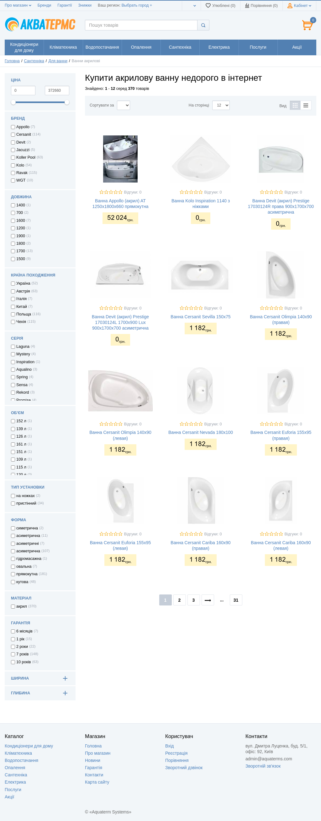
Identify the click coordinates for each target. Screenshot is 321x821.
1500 (20, 259)
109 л (21, 459)
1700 (20, 251)
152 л (21, 421)
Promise (23, 400)
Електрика (15, 782)
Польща (23, 314)
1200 (20, 228)
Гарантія (93, 767)
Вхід (169, 745)
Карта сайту (97, 782)
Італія (21, 299)
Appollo (22, 127)
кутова (22, 582)
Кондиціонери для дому (29, 745)
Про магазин (18, 5)
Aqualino (24, 369)
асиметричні (27, 543)
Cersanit (23, 134)
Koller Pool (25, 157)
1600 (20, 220)
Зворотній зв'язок (263, 766)
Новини (92, 760)
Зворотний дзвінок (184, 767)
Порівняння (177, 760)
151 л (21, 452)
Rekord (22, 392)
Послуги (13, 789)
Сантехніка (34, 61)
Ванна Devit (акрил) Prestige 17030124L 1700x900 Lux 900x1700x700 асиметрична (120, 322)
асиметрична (28, 536)
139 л (21, 429)
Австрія (23, 291)
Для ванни (57, 61)
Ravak (22, 173)
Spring (22, 377)
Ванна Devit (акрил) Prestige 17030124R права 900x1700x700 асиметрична (281, 206)
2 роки (22, 646)
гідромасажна (28, 558)
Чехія (21, 322)
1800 (20, 243)
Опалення (15, 767)
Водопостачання (21, 760)
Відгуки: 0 (133, 192)
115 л (21, 467)
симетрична (27, 528)
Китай (21, 306)
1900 (20, 236)
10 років (23, 662)
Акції (9, 796)
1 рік (20, 639)
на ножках (25, 496)
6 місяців (24, 631)
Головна (12, 61)
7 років (22, 654)
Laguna (22, 346)
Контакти (94, 774)
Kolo (20, 165)
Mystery (23, 354)
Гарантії (64, 5)
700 (19, 213)
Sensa (22, 385)
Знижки (85, 5)
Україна (23, 283)
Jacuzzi (22, 150)
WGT (20, 180)
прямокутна (27, 574)
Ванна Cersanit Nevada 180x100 (200, 432)
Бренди (44, 5)
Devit (20, 142)
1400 (20, 205)
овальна (23, 566)
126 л (21, 436)
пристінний (26, 503)
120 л (21, 475)
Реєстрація (176, 753)
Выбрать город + (137, 5)
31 (236, 600)
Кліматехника (18, 753)
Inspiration (25, 362)
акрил (21, 606)
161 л (21, 444)
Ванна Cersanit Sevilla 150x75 (200, 316)
